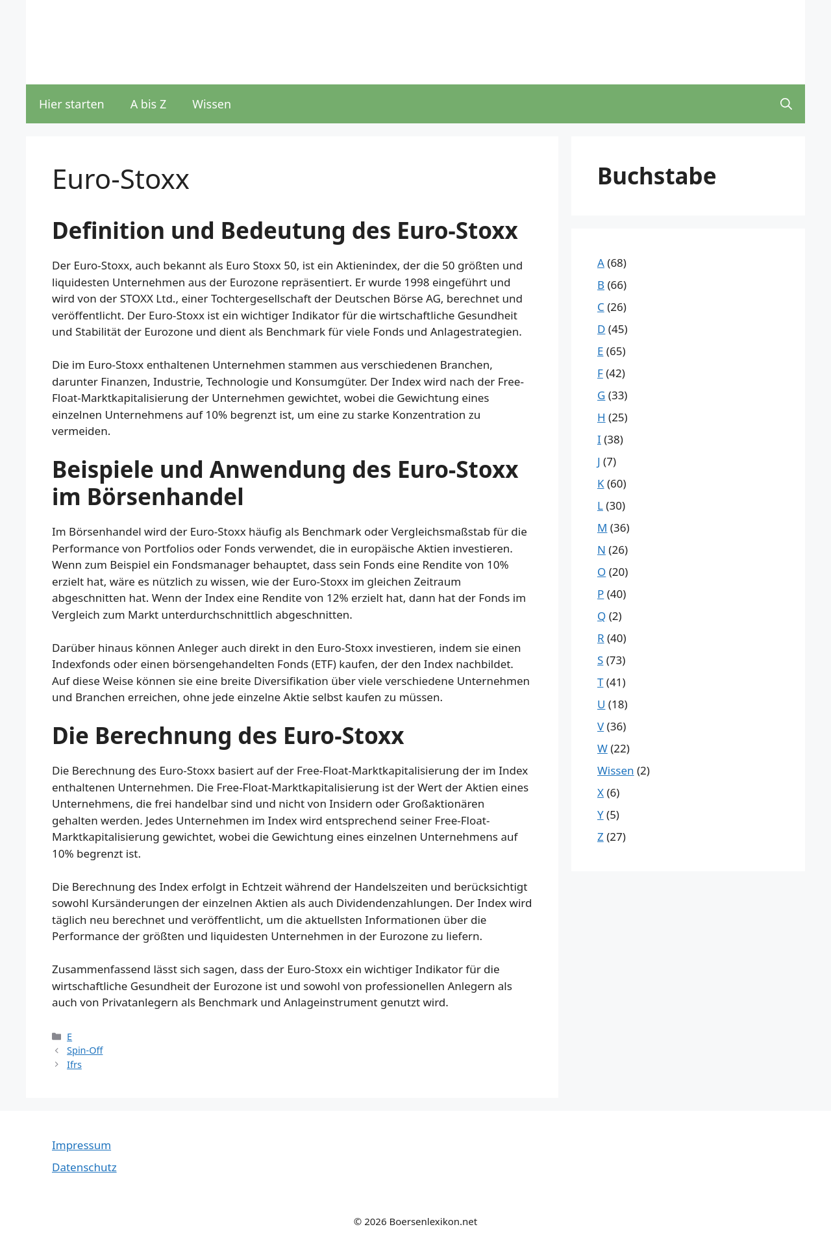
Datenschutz (84, 1167)
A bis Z (148, 104)
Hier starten (72, 104)
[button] (786, 103)
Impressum (81, 1144)
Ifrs (74, 1064)
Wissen (211, 104)
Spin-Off (85, 1050)
